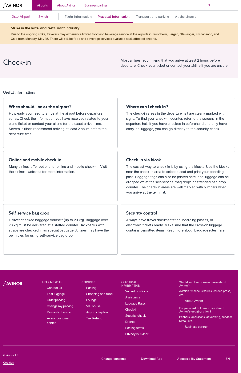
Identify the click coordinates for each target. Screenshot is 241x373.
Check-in (131, 309)
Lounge (91, 300)
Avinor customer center (58, 320)
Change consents (111, 359)
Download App (149, 359)
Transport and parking (152, 16)
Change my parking (60, 306)
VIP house (93, 306)
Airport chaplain (97, 312)
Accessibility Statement (191, 359)
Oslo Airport (17, 16)
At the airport (185, 16)
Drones (130, 322)
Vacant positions (136, 291)
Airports (42, 5)
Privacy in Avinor (136, 334)
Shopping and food (99, 294)
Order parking (56, 300)
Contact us (54, 288)
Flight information (78, 16)
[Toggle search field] (219, 5)
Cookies (8, 362)
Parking (91, 288)
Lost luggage (56, 294)
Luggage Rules (135, 303)
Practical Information (114, 16)
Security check (135, 316)
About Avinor (66, 5)
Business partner (95, 5)
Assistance (132, 297)
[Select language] (205, 5)
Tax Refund (94, 318)
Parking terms (134, 328)
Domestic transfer (59, 312)
